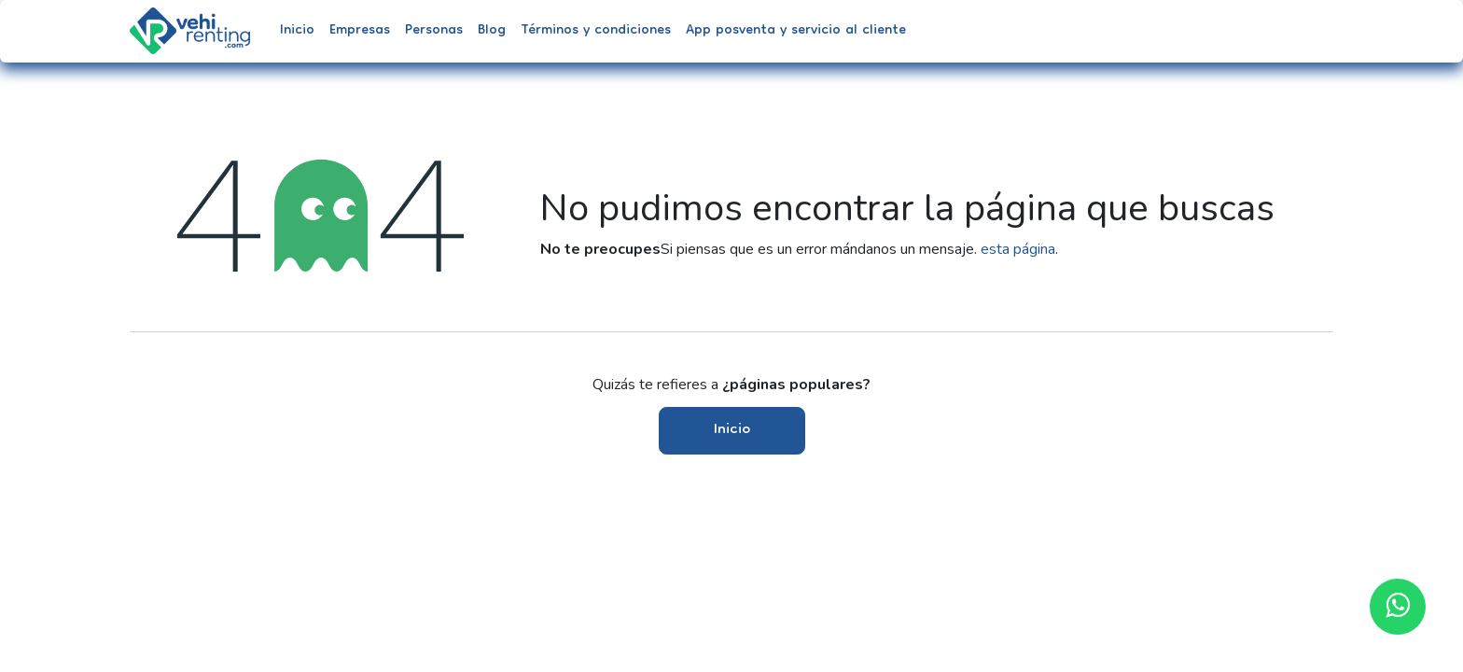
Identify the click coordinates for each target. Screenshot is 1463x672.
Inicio (732, 430)
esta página (1018, 249)
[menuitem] (297, 31)
